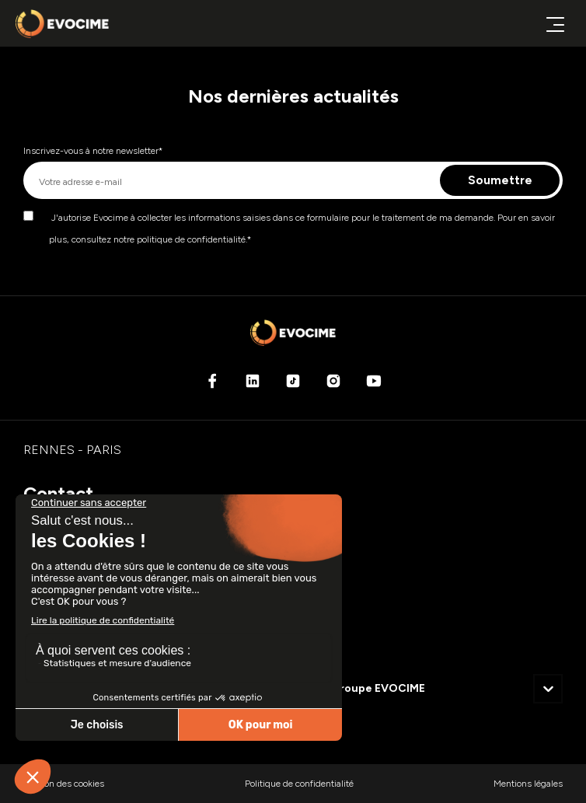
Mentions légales (528, 783)
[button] (548, 688)
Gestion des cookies (63, 783)
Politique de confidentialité (299, 783)
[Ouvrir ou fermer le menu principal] (554, 23)
